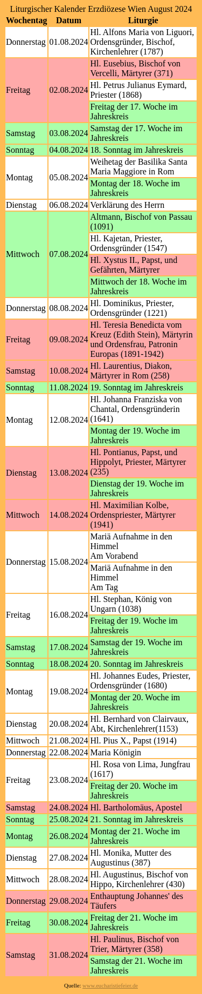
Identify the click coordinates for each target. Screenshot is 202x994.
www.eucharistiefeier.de (110, 986)
